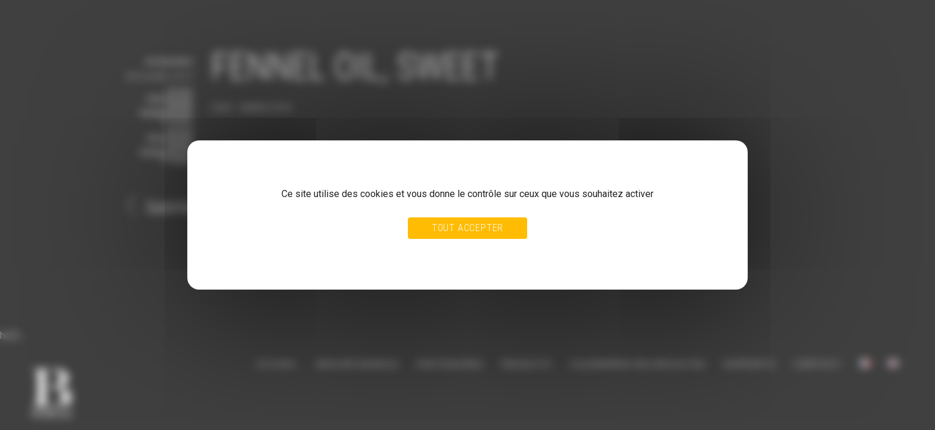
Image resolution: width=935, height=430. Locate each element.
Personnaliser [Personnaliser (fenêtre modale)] (494, 253)
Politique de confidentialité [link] (257, 264)
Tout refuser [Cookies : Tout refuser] (439, 253)
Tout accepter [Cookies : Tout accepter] (467, 228)
